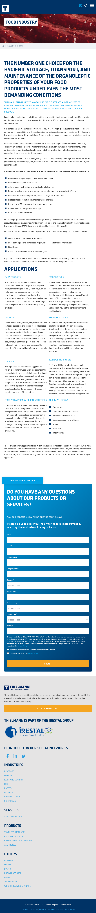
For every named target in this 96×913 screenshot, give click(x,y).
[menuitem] (86, 6)
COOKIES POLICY (57, 909)
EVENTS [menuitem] (8, 868)
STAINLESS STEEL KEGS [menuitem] (15, 832)
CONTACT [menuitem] (8, 864)
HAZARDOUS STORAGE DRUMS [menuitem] (18, 840)
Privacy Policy (22, 646)
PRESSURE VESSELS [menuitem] (13, 836)
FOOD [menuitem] (6, 783)
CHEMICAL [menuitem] (9, 775)
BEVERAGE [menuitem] (9, 771)
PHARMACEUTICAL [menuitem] (12, 796)
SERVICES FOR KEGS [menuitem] (13, 816)
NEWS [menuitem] (7, 877)
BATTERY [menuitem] (8, 788)
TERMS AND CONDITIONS (29, 909)
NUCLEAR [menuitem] (8, 792)
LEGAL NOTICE (44, 909)
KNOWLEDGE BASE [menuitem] (12, 873)
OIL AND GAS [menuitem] (10, 800)
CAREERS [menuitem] (8, 860)
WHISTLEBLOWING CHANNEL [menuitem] (17, 885)
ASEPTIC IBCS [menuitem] (10, 844)
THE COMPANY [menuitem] (10, 881)
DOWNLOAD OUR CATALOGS (22, 480)
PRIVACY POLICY (70, 909)
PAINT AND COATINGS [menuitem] (14, 779)
